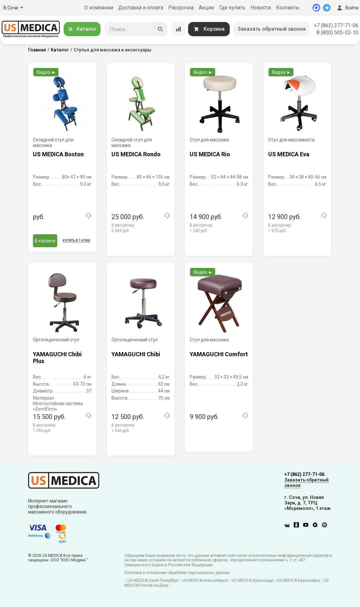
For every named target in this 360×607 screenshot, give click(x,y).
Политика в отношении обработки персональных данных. (177, 572)
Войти (347, 8)
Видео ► (46, 72)
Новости (260, 8)
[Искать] (160, 29)
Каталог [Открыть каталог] (82, 29)
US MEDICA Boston (58, 154)
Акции (206, 8)
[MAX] (316, 8)
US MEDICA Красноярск (298, 580)
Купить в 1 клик (76, 240)
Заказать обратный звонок (272, 29)
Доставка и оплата (140, 8)
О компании (98, 8)
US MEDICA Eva (288, 154)
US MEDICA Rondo (136, 154)
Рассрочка (181, 8)
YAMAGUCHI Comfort (219, 354)
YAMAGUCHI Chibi (135, 354)
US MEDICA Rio (210, 154)
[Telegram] (327, 8)
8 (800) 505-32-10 (337, 32)
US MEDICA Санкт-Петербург (152, 580)
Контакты (288, 8)
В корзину (45, 240)
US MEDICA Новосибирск (205, 580)
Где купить (232, 8)
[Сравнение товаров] (178, 29)
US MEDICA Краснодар (252, 580)
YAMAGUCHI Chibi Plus (57, 358)
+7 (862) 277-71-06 (336, 25)
